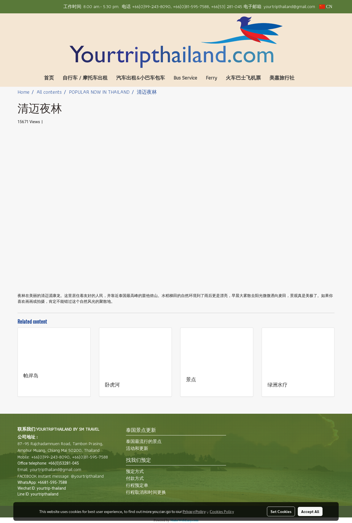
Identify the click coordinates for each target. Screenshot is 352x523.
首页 (49, 78)
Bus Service (185, 78)
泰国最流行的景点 (144, 441)
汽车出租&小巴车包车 (140, 78)
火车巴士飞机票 (243, 78)
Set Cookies (281, 511)
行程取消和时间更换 (146, 492)
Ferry (211, 78)
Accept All (310, 511)
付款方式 (135, 478)
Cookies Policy (222, 511)
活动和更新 (137, 448)
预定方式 (135, 471)
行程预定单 (137, 485)
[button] (307, 78)
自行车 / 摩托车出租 (85, 78)
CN (325, 6)
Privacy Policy (194, 511)
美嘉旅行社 (281, 78)
